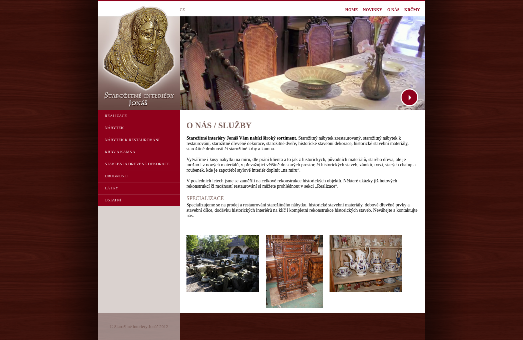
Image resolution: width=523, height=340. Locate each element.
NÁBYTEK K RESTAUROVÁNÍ (132, 140)
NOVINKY (372, 9)
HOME (351, 9)
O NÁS (393, 9)
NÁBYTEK (114, 128)
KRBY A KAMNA (120, 152)
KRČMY (412, 9)
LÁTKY (111, 188)
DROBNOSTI (116, 176)
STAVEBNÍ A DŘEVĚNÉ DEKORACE (137, 164)
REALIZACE (116, 116)
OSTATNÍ (113, 200)
